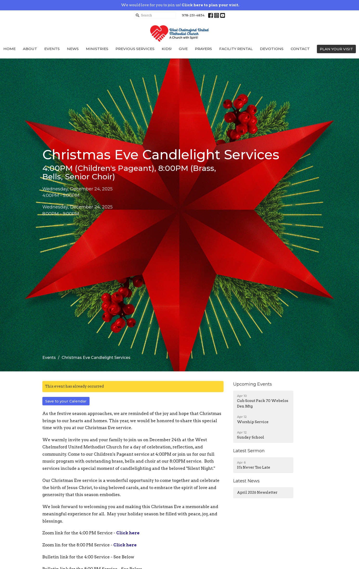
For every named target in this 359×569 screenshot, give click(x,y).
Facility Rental (236, 48)
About (30, 48)
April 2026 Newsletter (257, 492)
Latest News (246, 481)
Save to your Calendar (66, 401)
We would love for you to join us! (180, 5)
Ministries (97, 48)
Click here (128, 532)
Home (9, 48)
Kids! (167, 48)
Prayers (203, 48)
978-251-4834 (193, 15)
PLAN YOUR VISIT (336, 49)
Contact (300, 48)
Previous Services (134, 48)
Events (52, 48)
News (73, 48)
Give (183, 48)
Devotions (271, 48)
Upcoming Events (252, 384)
